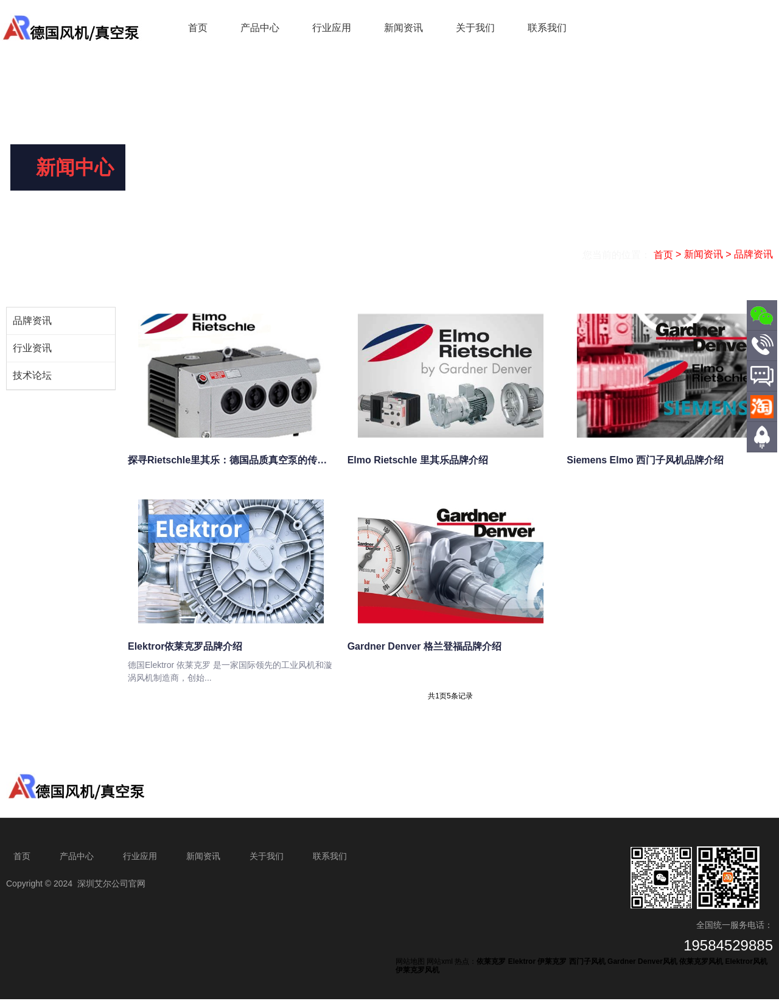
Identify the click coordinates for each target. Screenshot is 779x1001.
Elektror (522, 964)
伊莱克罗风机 (417, 972)
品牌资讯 (32, 320)
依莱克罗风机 (701, 964)
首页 (198, 28)
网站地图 (410, 964)
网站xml (440, 964)
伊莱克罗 (552, 964)
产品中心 (259, 28)
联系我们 (547, 28)
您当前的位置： (617, 255)
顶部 (762, 458)
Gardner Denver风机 (642, 964)
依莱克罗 (491, 964)
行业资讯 (32, 348)
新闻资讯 (403, 28)
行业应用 (331, 28)
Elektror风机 (746, 964)
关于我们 (475, 28)
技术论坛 (32, 375)
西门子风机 (587, 964)
